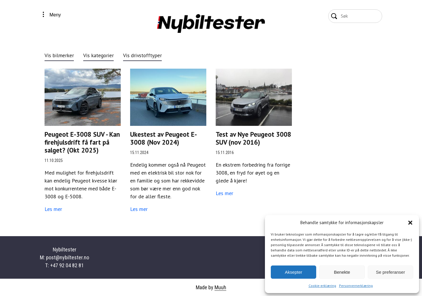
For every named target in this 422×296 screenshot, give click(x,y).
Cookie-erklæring (322, 285)
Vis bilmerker (59, 55)
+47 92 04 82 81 (67, 265)
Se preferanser (390, 272)
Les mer (53, 209)
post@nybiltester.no (67, 257)
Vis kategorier (98, 55)
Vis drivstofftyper (142, 55)
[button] (410, 223)
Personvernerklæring (356, 285)
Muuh (220, 287)
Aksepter (293, 272)
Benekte (342, 272)
